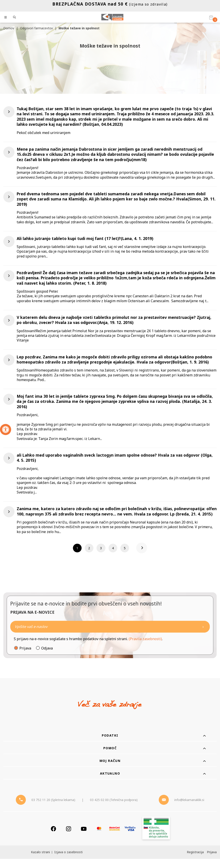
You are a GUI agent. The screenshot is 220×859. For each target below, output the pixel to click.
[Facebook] (53, 829)
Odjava (47, 648)
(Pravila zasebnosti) (145, 639)
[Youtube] (83, 829)
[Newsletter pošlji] (203, 627)
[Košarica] (211, 17)
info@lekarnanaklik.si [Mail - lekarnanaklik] (189, 800)
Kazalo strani (40, 852)
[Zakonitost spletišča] (156, 828)
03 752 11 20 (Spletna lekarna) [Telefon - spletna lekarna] (53, 800)
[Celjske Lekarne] (112, 17)
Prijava (25, 648)
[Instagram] (68, 829)
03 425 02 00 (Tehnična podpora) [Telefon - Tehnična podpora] (114, 800)
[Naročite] (110, 627)
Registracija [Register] (195, 852)
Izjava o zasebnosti (68, 852)
